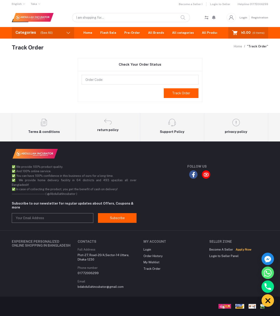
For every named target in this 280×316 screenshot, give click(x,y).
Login (243, 17)
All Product (210, 32)
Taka (34, 4)
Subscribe (117, 218)
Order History (153, 256)
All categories (183, 32)
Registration (259, 17)
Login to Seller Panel (224, 256)
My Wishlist (151, 262)
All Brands (156, 32)
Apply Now (243, 249)
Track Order (181, 93)
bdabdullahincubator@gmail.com (101, 286)
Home (87, 32)
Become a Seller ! (190, 4)
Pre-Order (132, 32)
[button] (214, 17)
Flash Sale (108, 32)
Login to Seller (220, 4)
